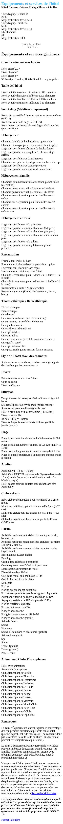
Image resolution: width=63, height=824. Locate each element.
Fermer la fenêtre (10, 819)
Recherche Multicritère (44, 793)
